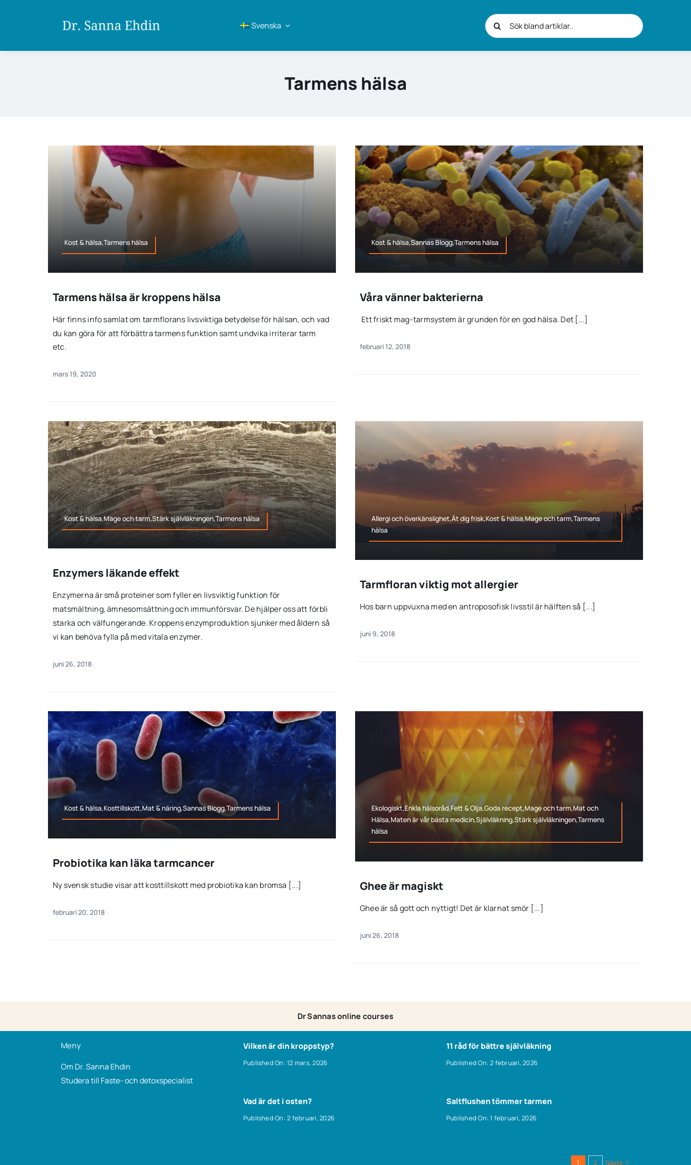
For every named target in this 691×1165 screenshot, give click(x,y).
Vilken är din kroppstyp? (288, 1046)
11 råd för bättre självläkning (498, 1046)
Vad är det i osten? (277, 1101)
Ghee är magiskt (401, 886)
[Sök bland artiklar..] (564, 26)
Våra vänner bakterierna (421, 297)
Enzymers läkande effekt (116, 573)
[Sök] (497, 26)
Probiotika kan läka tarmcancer (133, 863)
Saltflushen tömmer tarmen (499, 1101)
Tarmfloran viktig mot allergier (439, 584)
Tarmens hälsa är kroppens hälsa (137, 297)
